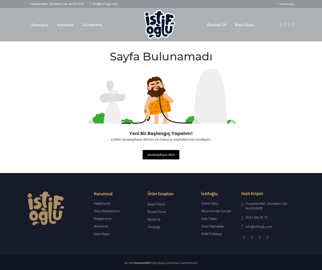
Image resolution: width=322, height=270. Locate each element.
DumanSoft (142, 263)
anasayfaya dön (161, 154)
